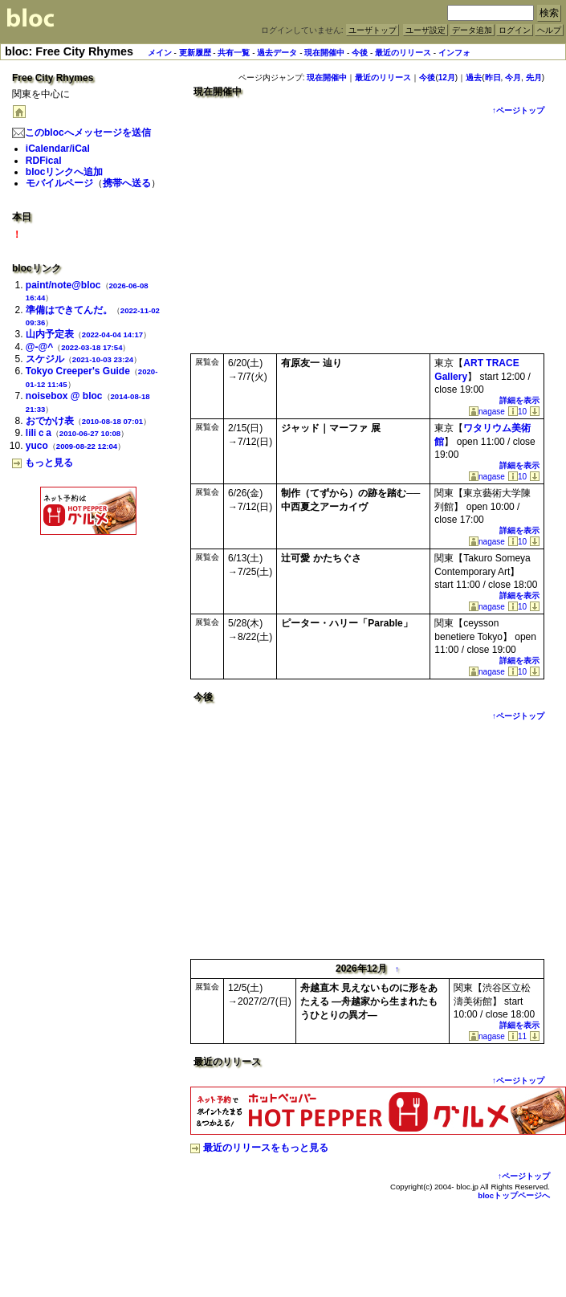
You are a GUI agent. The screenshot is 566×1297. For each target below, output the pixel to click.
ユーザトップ (372, 30)
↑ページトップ (518, 110)
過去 (474, 77)
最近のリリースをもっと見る (259, 1147)
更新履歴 (195, 52)
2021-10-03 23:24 (102, 359)
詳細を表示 (519, 400)
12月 (446, 77)
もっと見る (42, 462)
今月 (513, 77)
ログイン (515, 30)
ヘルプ (549, 30)
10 (517, 411)
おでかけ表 (50, 420)
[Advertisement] (88, 573)
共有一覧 (234, 52)
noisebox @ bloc (64, 396)
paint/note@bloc (63, 285)
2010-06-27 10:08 (89, 433)
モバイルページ (59, 183)
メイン (160, 52)
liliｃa (38, 432)
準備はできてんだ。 (69, 310)
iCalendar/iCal (58, 148)
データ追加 (472, 30)
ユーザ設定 (425, 30)
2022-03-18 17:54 (91, 347)
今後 (360, 52)
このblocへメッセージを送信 (81, 132)
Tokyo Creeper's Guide (78, 371)
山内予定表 (50, 334)
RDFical (44, 160)
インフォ (454, 52)
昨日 (493, 77)
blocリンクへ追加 (65, 171)
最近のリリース (403, 52)
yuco (37, 445)
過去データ (277, 52)
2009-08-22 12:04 (86, 446)
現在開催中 (324, 52)
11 (517, 1036)
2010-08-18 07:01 (112, 421)
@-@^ (39, 347)
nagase (487, 411)
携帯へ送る (127, 183)
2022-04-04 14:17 (112, 334)
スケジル (45, 359)
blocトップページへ (514, 1195)
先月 (534, 77)
